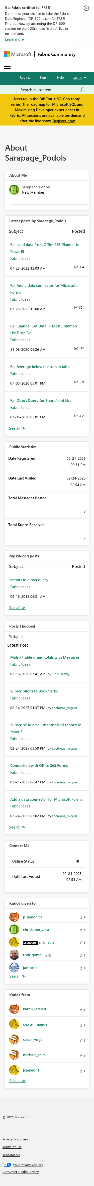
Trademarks (11, 1155)
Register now (64, 120)
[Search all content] (52, 89)
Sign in (44, 77)
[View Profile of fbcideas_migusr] (64, 707)
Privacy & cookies (15, 1139)
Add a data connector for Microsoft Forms (46, 799)
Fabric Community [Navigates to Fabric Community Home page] (56, 54)
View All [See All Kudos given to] (17, 976)
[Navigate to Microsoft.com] (17, 54)
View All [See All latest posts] (17, 428)
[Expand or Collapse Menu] (7, 66)
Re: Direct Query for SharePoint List (40, 400)
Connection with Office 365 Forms (39, 765)
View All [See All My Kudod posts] (17, 608)
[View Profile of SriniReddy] (60, 673)
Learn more (14, 39)
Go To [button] (77, 77)
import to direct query (29, 579)
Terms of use (12, 1147)
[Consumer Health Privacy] (47, 1171)
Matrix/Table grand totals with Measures (44, 657)
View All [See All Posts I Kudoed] (17, 827)
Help (60, 77)
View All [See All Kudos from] (17, 1081)
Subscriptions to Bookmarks (34, 690)
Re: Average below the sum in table (40, 366)
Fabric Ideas (20, 258)
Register (26, 77)
